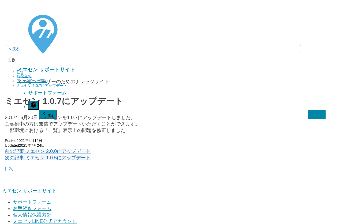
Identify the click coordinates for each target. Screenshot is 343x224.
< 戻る (14, 49)
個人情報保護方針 (32, 215)
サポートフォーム (47, 93)
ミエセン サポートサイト (46, 69)
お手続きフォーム (32, 208)
